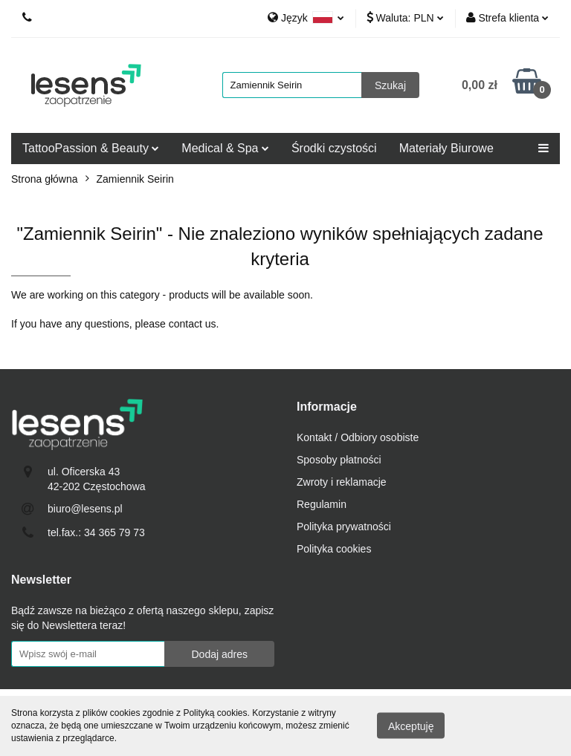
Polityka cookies (334, 549)
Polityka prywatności (344, 526)
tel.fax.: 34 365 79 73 (96, 532)
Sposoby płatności (339, 460)
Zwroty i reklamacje (342, 482)
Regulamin (321, 504)
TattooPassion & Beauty (90, 148)
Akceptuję (410, 726)
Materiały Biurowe (446, 148)
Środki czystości (334, 148)
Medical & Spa (225, 148)
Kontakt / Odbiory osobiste (358, 437)
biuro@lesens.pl (85, 509)
